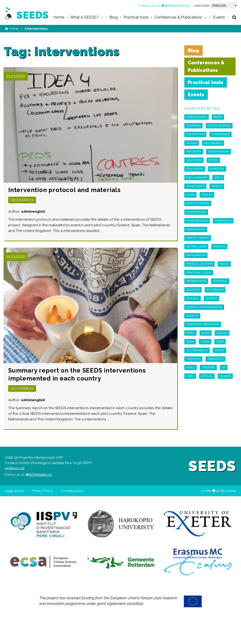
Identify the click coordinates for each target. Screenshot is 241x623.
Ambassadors (196, 117)
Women (225, 376)
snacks (222, 333)
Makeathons (195, 229)
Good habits (195, 186)
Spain (190, 341)
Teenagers (215, 359)
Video (190, 376)
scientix (192, 315)
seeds (190, 333)
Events (196, 94)
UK (224, 367)
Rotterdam (215, 289)
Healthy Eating (197, 203)
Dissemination (218, 151)
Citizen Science (219, 125)
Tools (190, 367)
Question (193, 289)
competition (195, 134)
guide (190, 194)
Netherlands (196, 246)
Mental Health (197, 237)
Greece (216, 186)
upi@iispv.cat (14, 468)
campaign (193, 125)
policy (224, 263)
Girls (218, 177)
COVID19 (191, 143)
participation (196, 255)
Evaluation (194, 168)
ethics (213, 160)
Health (206, 194)
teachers (193, 359)
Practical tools (205, 82)
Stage (205, 341)
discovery (193, 151)
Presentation (196, 281)
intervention (196, 212)
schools (192, 298)
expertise (217, 168)
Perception (228, 491)
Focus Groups (196, 177)
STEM (220, 341)
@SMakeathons (175, 6)
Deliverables (22, 200)
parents (219, 246)
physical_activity (199, 263)
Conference (220, 134)
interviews (223, 220)
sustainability (197, 350)
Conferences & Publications (206, 66)
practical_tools (198, 272)
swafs (219, 350)
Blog (193, 50)
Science (211, 298)
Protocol (220, 281)
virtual (207, 376)
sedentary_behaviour (202, 324)
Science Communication (204, 307)
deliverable (213, 143)
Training (208, 367)
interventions (197, 220)
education (194, 160)
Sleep (205, 333)
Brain (218, 117)
